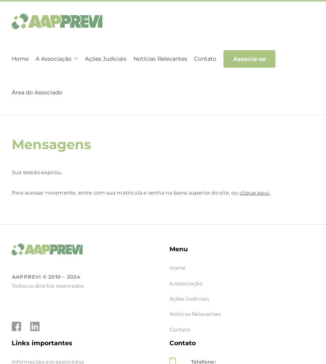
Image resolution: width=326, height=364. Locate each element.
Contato (179, 323)
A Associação (186, 277)
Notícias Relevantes (195, 308)
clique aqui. (255, 186)
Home (177, 261)
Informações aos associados (48, 355)
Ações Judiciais (189, 292)
